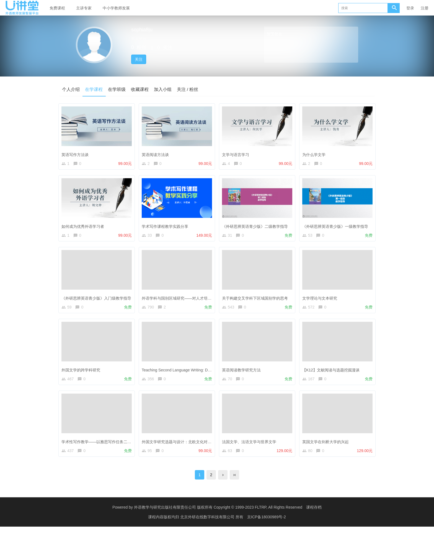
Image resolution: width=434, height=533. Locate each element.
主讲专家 (84, 8)
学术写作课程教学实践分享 (166, 226)
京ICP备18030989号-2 (266, 523)
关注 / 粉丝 (189, 89)
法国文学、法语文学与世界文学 (250, 445)
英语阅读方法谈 (156, 153)
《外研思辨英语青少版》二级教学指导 (256, 226)
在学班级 (117, 89)
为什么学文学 (315, 153)
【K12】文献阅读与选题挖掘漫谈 (332, 372)
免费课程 (57, 8)
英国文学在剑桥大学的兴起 (327, 445)
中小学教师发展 (116, 8)
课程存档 (314, 513)
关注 (139, 59)
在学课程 (94, 89)
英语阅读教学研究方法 (242, 372)
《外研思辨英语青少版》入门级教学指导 (98, 299)
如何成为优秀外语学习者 (84, 226)
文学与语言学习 (236, 153)
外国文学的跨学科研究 (82, 372)
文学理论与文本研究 (321, 299)
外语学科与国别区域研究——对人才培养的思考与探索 (189, 299)
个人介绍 (71, 89)
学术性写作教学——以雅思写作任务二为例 (99, 445)
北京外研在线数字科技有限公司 (208, 523)
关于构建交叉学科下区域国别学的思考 (256, 299)
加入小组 (164, 89)
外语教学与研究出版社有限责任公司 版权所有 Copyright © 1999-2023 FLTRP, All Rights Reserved (218, 513)
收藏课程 (140, 89)
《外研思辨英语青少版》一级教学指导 (337, 226)
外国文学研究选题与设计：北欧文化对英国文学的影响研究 (193, 445)
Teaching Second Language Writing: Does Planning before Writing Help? (205, 372)
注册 (424, 8)
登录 (410, 8)
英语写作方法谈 (76, 153)
